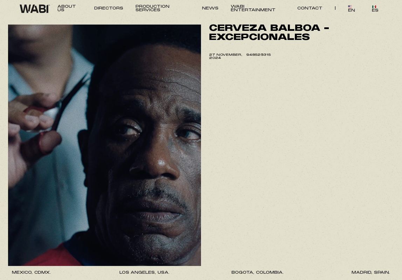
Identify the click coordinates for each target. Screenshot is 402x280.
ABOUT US (66, 8)
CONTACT (310, 8)
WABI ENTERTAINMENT (253, 8)
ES (375, 9)
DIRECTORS (108, 8)
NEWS (210, 8)
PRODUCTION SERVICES (152, 8)
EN (351, 9)
